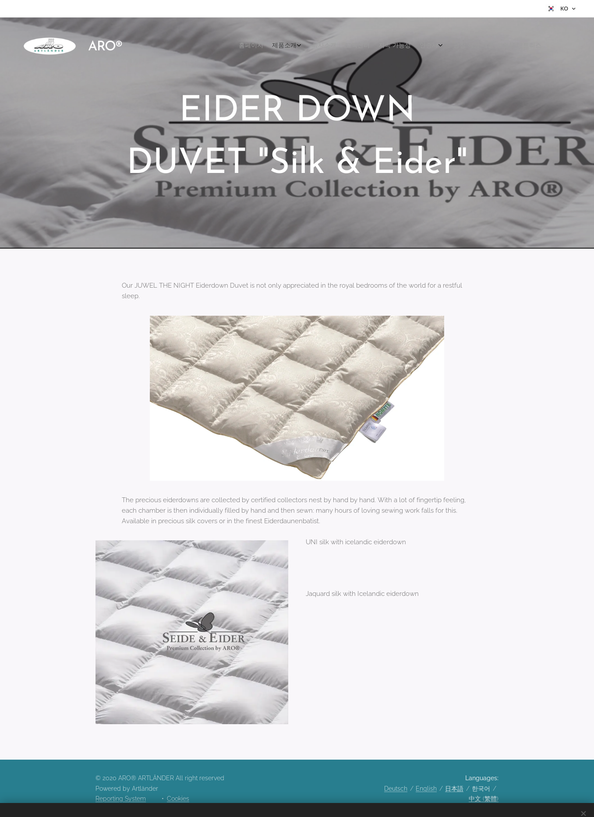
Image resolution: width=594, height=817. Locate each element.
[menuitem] (477, 46)
